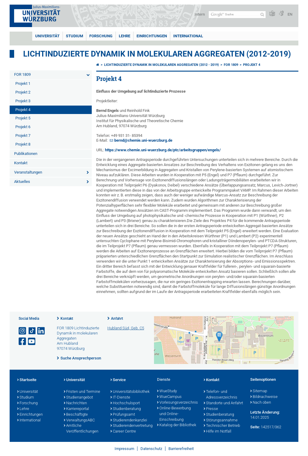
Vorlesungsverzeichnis (177, 402)
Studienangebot (78, 397)
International (188, 36)
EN (290, 14)
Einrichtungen (152, 36)
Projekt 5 (22, 118)
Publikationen (25, 153)
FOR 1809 (22, 74)
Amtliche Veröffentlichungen (81, 428)
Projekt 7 (22, 135)
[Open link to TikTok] (32, 331)
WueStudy (167, 391)
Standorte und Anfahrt (223, 403)
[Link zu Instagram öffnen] (23, 331)
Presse (211, 409)
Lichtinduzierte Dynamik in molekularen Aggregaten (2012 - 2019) (161, 65)
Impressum (124, 448)
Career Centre (123, 431)
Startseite (26, 380)
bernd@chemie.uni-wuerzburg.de (143, 140)
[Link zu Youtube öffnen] (32, 341)
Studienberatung (125, 409)
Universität (47, 36)
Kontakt (20, 163)
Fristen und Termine (82, 392)
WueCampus (169, 397)
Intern (200, 14)
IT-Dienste (120, 397)
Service (118, 380)
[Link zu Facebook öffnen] (23, 341)
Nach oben (260, 402)
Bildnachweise (264, 397)
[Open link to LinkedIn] (41, 331)
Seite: (255, 427)
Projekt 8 (22, 144)
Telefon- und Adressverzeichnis (220, 394)
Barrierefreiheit (181, 448)
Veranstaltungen (28, 172)
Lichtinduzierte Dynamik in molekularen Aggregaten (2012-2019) (157, 53)
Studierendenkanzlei (128, 420)
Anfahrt (117, 318)
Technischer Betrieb (222, 426)
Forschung (100, 36)
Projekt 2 (22, 92)
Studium (74, 36)
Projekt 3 (22, 101)
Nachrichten (75, 403)
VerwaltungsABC (79, 420)
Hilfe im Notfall (217, 431)
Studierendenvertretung (130, 426)
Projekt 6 (22, 127)
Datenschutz (151, 448)
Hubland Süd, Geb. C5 (125, 328)
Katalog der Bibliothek (176, 425)
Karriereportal (76, 409)
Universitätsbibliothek (129, 392)
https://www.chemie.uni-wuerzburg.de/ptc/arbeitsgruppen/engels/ (163, 150)
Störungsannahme (221, 420)
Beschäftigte (76, 414)
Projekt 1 (22, 83)
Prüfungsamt (122, 414)
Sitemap (258, 391)
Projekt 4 (22, 109)
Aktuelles (22, 181)
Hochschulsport (125, 403)
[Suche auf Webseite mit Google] (237, 14)
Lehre (124, 36)
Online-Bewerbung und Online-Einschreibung (174, 414)
